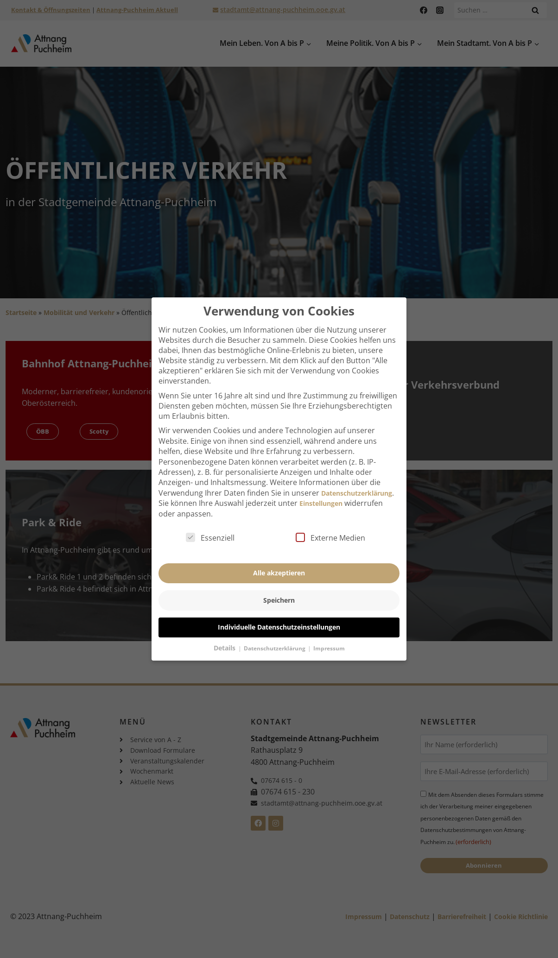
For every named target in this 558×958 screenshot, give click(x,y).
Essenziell (210, 532)
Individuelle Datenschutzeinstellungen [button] (279, 621)
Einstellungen (320, 497)
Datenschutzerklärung (356, 487)
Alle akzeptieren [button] (279, 567)
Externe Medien (330, 532)
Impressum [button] (329, 642)
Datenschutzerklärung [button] (275, 642)
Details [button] (225, 641)
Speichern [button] (279, 594)
